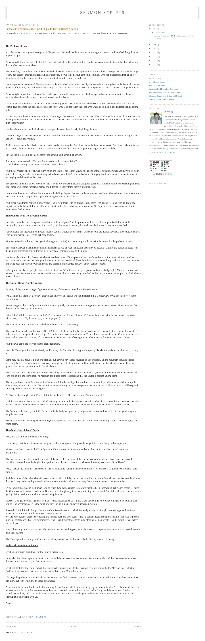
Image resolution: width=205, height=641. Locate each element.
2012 (154, 29)
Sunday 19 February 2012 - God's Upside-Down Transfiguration (42, 28)
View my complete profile (162, 153)
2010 (154, 49)
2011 (154, 45)
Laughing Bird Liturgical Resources (163, 89)
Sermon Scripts (102, 12)
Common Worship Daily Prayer (161, 99)
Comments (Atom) (24, 632)
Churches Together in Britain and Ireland (165, 96)
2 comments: (41, 617)
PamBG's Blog (155, 78)
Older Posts (136, 626)
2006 (154, 65)
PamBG (170, 112)
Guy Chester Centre (157, 82)
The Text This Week (157, 85)
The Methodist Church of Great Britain (164, 92)
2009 (154, 53)
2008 (154, 57)
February (158, 32)
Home (73, 626)
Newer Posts (11, 626)
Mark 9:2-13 (26, 33)
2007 (154, 61)
